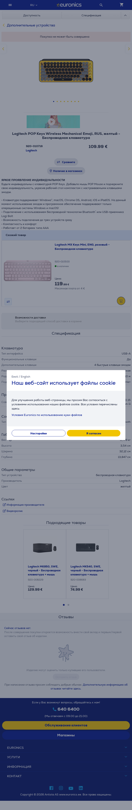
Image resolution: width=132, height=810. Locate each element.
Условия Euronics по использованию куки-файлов (47, 415)
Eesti (15, 376)
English (25, 376)
